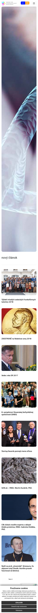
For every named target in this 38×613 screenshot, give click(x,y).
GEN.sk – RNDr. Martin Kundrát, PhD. (17, 487)
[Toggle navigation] (34, 3)
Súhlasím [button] (19, 602)
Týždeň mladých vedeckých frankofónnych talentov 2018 (19, 300)
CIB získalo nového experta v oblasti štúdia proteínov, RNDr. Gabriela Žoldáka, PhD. (18, 527)
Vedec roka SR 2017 (10, 375)
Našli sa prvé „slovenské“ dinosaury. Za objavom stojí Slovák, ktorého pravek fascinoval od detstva (18, 568)
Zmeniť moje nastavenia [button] (19, 606)
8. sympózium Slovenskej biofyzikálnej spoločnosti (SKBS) (17, 413)
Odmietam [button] (19, 610)
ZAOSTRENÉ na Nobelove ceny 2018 (16, 338)
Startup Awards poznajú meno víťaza (17, 451)
